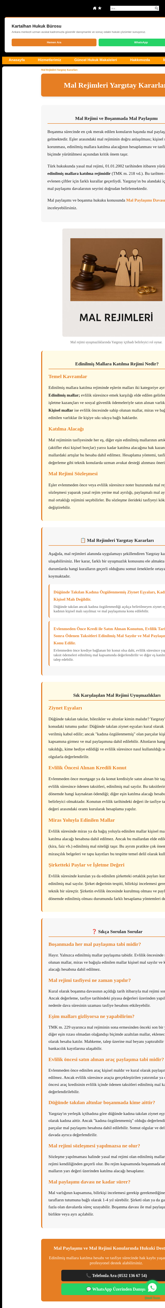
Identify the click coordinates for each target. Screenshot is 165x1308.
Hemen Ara (54, 42)
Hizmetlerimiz (49, 60)
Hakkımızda (140, 60)
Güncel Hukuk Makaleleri (95, 60)
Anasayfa (17, 60)
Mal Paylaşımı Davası (145, 200)
